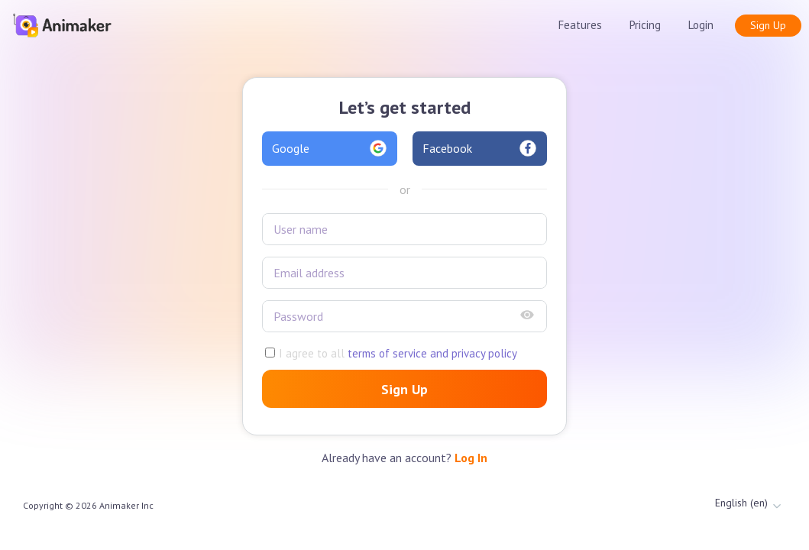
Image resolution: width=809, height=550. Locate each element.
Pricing (645, 25)
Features (580, 25)
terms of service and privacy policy (431, 353)
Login (701, 25)
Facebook (480, 148)
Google (329, 148)
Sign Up (768, 25)
